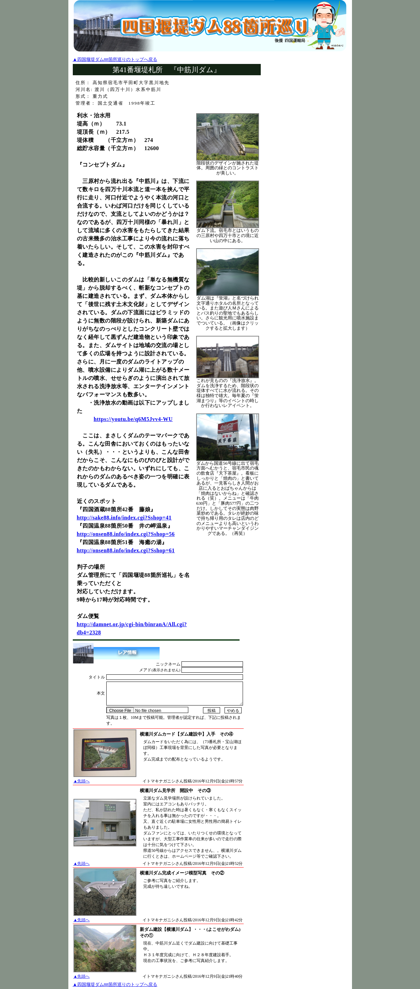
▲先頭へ (81, 781)
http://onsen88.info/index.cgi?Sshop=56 (126, 534)
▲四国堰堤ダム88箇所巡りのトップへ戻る (115, 59)
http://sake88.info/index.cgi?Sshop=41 (124, 517)
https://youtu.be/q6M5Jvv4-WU (133, 419)
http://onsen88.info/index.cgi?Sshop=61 (126, 550)
